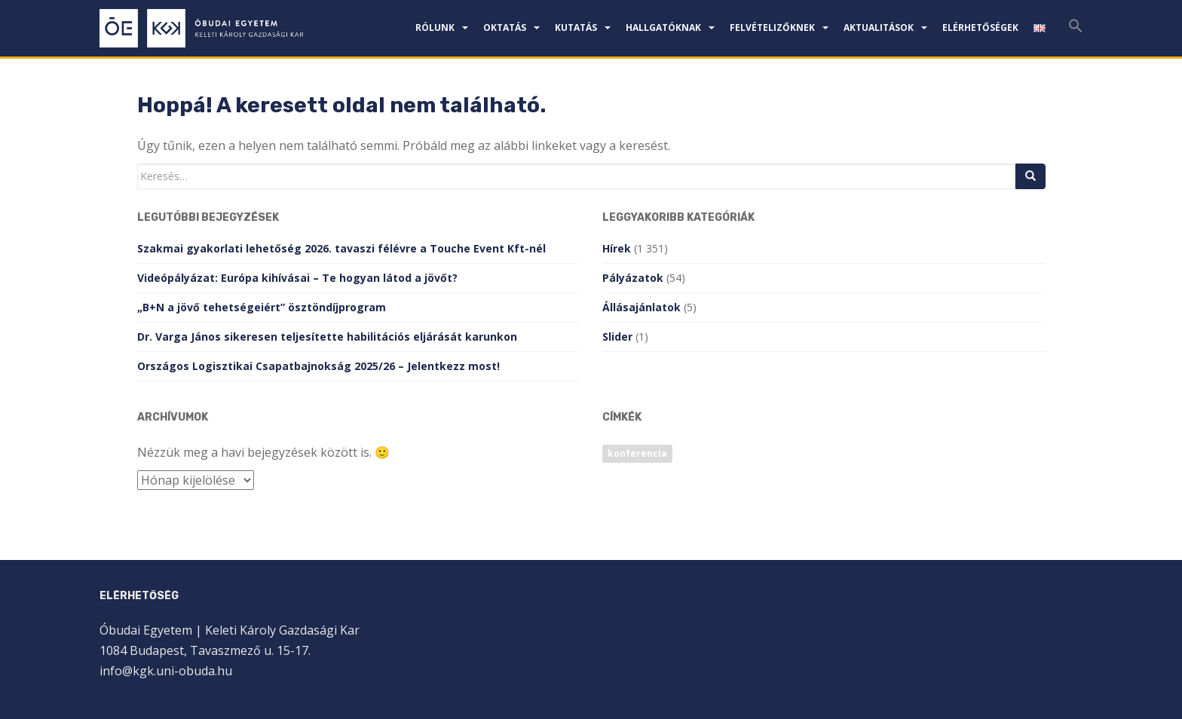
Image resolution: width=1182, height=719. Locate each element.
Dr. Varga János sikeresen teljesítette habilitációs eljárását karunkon (327, 336)
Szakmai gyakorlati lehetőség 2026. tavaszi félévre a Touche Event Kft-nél (341, 248)
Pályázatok (632, 278)
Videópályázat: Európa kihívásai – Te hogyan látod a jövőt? (297, 278)
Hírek (616, 248)
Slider (617, 336)
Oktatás (504, 27)
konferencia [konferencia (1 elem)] (637, 453)
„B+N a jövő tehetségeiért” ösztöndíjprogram (261, 307)
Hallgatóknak (663, 27)
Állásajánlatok (641, 307)
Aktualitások (879, 27)
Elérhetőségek (980, 27)
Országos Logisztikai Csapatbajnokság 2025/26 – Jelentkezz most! (318, 366)
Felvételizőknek (772, 27)
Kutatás (576, 27)
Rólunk (435, 27)
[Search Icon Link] (1075, 30)
